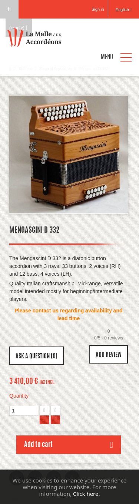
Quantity (19, 396)
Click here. (86, 493)
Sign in (98, 9)
